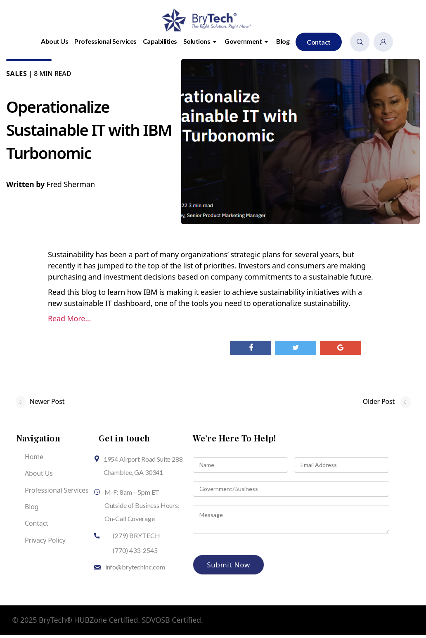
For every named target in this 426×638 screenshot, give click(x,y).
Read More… (69, 322)
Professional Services (105, 44)
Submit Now (228, 568)
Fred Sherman (71, 187)
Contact (319, 45)
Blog (282, 44)
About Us (54, 44)
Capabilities (160, 44)
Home (34, 460)
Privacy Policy (45, 543)
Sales (16, 76)
